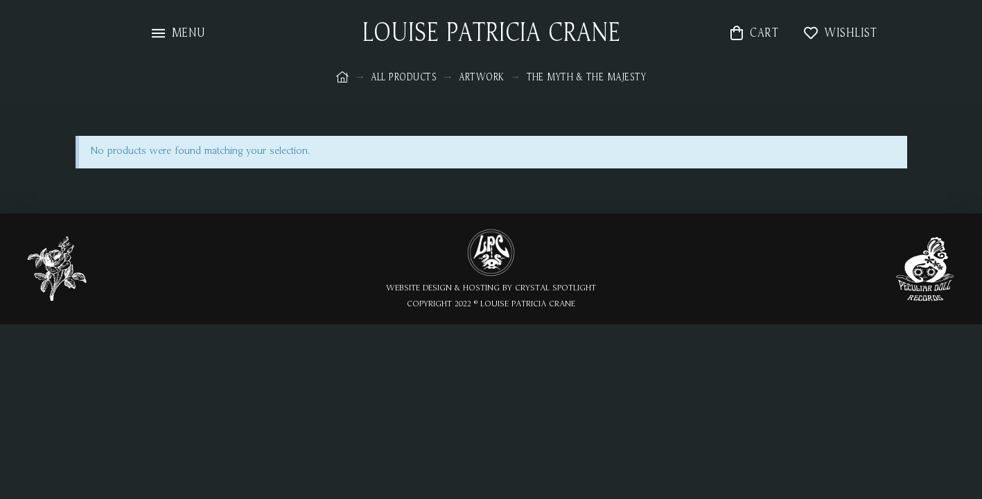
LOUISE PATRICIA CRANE (491, 33)
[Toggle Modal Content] (179, 33)
